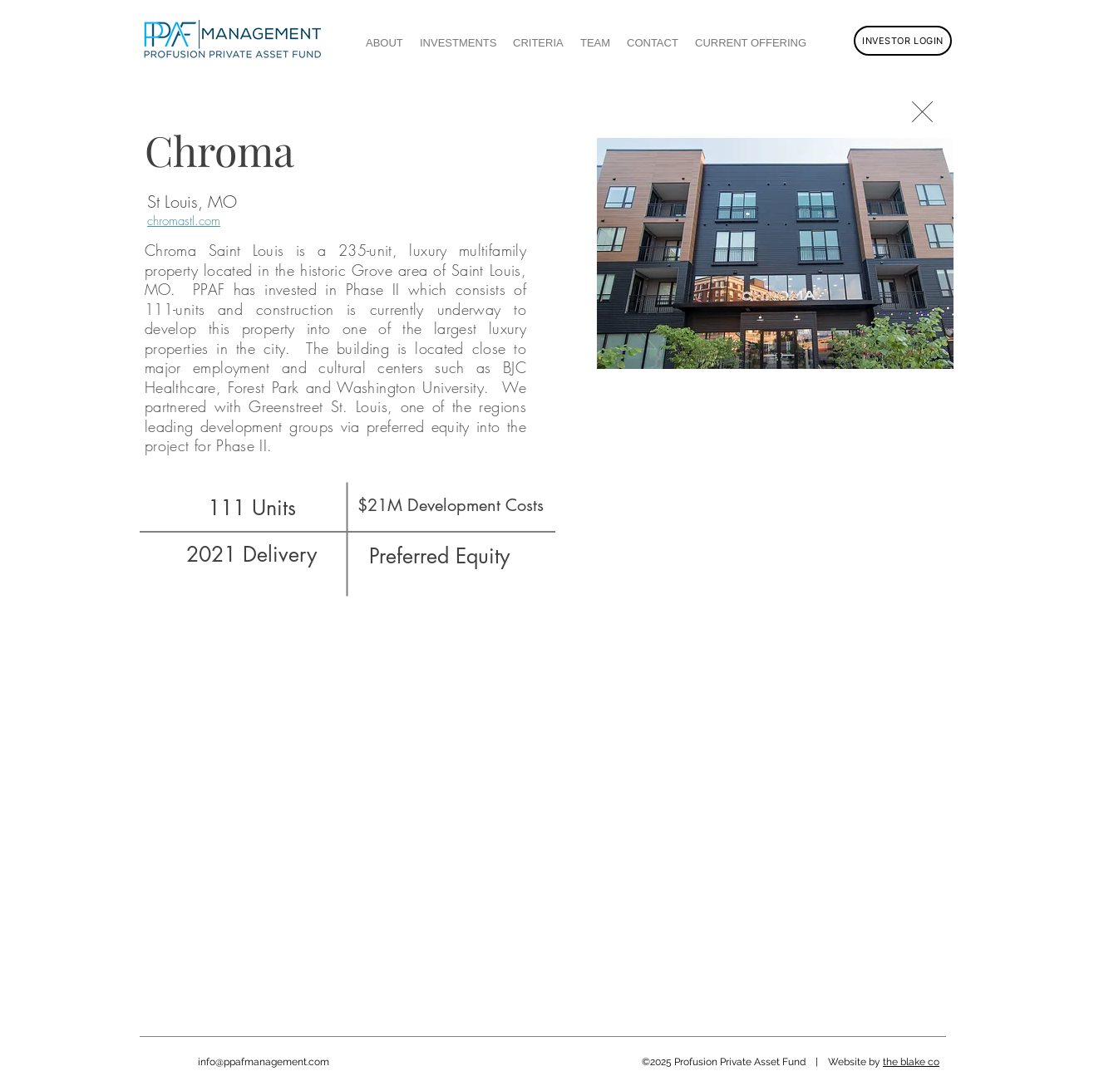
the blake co (911, 1062)
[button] (775, 253)
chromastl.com (183, 221)
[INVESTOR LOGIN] (903, 41)
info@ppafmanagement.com (263, 1062)
